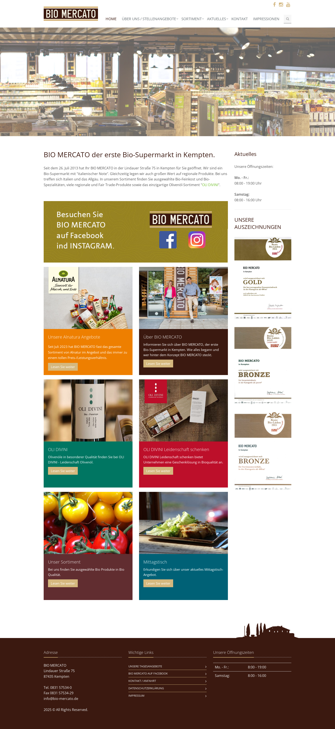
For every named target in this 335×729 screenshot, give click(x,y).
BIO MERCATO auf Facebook (148, 673)
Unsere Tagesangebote (145, 666)
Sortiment (191, 18)
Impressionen (266, 18)
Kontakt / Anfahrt (142, 681)
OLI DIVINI (210, 184)
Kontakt (239, 18)
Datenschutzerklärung (146, 688)
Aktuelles (216, 18)
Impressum (136, 696)
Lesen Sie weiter (63, 367)
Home (111, 18)
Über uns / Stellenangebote (149, 18)
